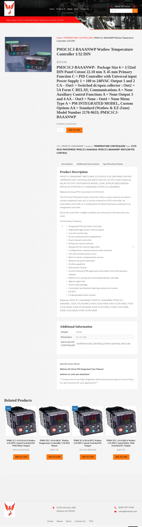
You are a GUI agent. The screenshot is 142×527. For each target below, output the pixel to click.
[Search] (135, 11)
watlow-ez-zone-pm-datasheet (74, 374)
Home (59, 38)
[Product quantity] (60, 130)
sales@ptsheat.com (128, 511)
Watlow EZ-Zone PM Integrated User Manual (81, 369)
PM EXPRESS (69, 149)
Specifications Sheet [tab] (113, 164)
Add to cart (74, 130)
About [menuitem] (60, 521)
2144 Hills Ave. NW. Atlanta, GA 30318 (66, 509)
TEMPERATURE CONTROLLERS (78, 38)
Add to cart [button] (21, 457)
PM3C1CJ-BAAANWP (109, 149)
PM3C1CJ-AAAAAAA (86, 149)
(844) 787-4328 (122, 6)
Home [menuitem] (50, 521)
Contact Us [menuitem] (80, 521)
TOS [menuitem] (91, 521)
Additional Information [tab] (88, 164)
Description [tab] (67, 164)
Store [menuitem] (68, 521)
